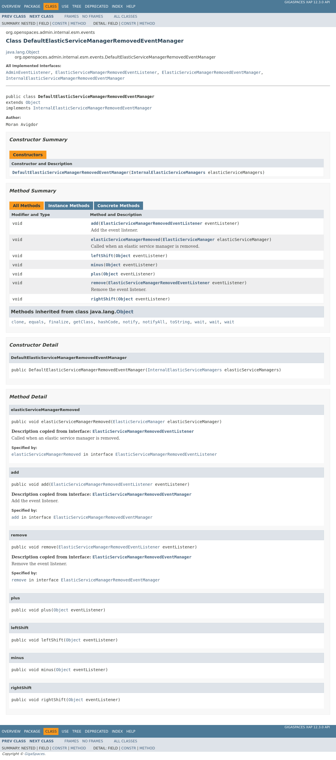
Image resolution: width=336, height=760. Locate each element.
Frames (72, 16)
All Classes (125, 16)
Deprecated (96, 6)
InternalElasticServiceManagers (168, 172)
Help (130, 6)
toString (180, 322)
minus (97, 264)
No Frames (92, 16)
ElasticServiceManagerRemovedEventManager (211, 72)
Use (65, 6)
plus (96, 274)
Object (33, 102)
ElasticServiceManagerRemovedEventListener (106, 72)
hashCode (108, 322)
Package (32, 6)
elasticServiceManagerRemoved (125, 239)
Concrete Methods (119, 205)
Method (78, 23)
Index (117, 6)
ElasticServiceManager (189, 239)
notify (130, 322)
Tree (76, 6)
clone (17, 322)
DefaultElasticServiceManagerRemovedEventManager (70, 172)
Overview (11, 6)
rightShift (103, 299)
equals (36, 322)
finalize (58, 322)
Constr (59, 23)
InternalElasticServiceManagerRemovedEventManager (65, 78)
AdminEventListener (28, 72)
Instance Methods (68, 205)
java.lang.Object (22, 52)
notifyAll (154, 322)
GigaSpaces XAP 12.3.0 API (307, 2)
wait (200, 322)
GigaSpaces (34, 754)
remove (98, 282)
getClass (83, 322)
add (94, 223)
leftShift (102, 255)
